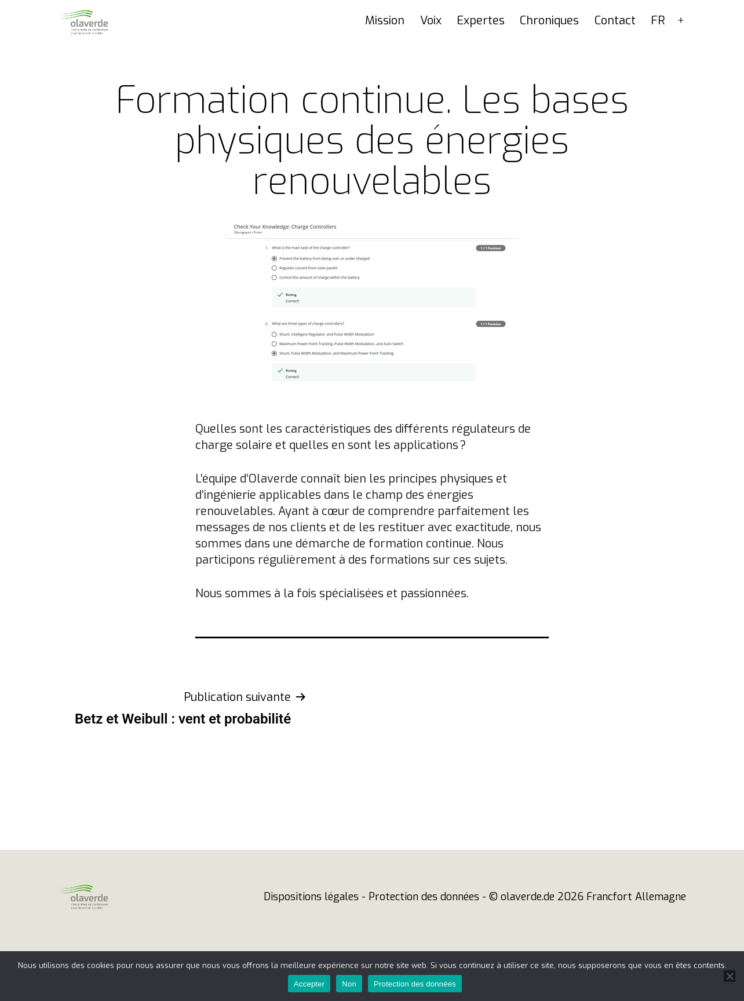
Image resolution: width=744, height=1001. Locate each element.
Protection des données (424, 919)
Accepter (309, 984)
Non (349, 984)
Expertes (481, 42)
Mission (384, 42)
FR (658, 42)
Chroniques (549, 42)
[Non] (729, 976)
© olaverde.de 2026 (536, 919)
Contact (615, 42)
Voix (431, 42)
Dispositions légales (311, 919)
